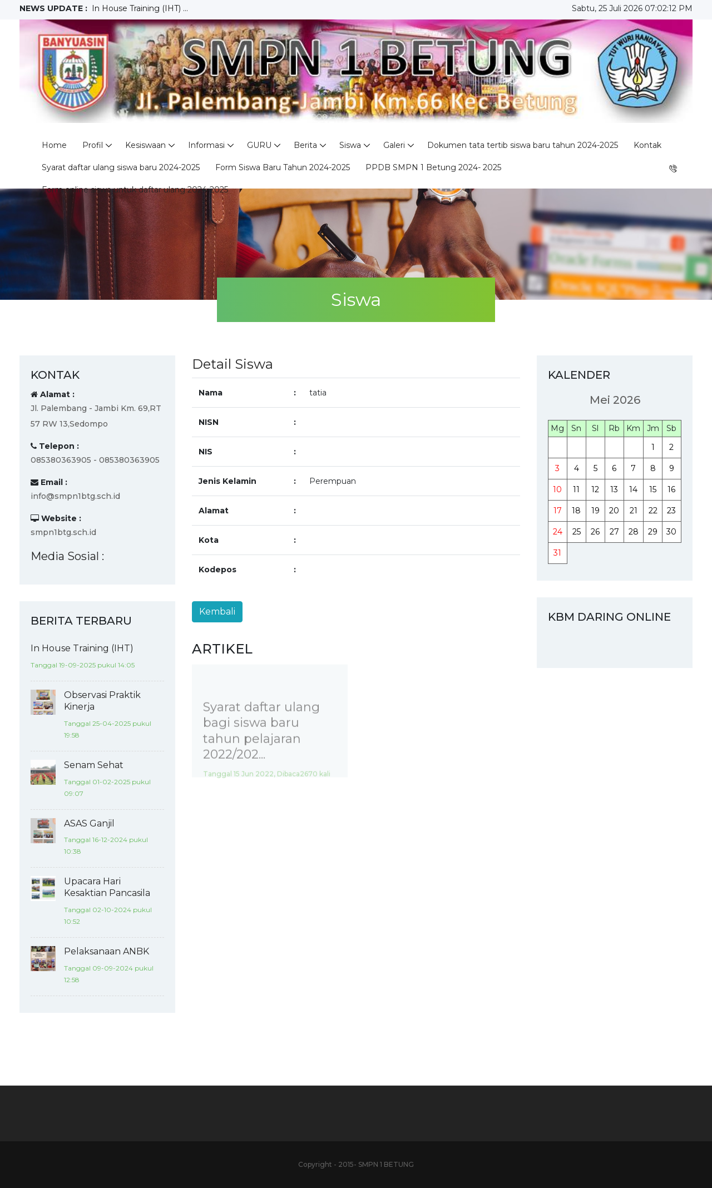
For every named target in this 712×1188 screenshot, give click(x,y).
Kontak (647, 145)
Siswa (350, 145)
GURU (259, 145)
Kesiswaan (145, 145)
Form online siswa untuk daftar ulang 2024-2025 (135, 190)
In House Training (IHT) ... (140, 8)
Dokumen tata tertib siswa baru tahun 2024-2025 (522, 145)
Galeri (394, 145)
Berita (305, 145)
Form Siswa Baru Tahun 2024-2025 (282, 167)
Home (54, 145)
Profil (92, 145)
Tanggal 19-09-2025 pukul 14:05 (83, 665)
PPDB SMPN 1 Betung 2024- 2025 (433, 167)
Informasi (206, 145)
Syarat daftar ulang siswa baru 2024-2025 (121, 167)
